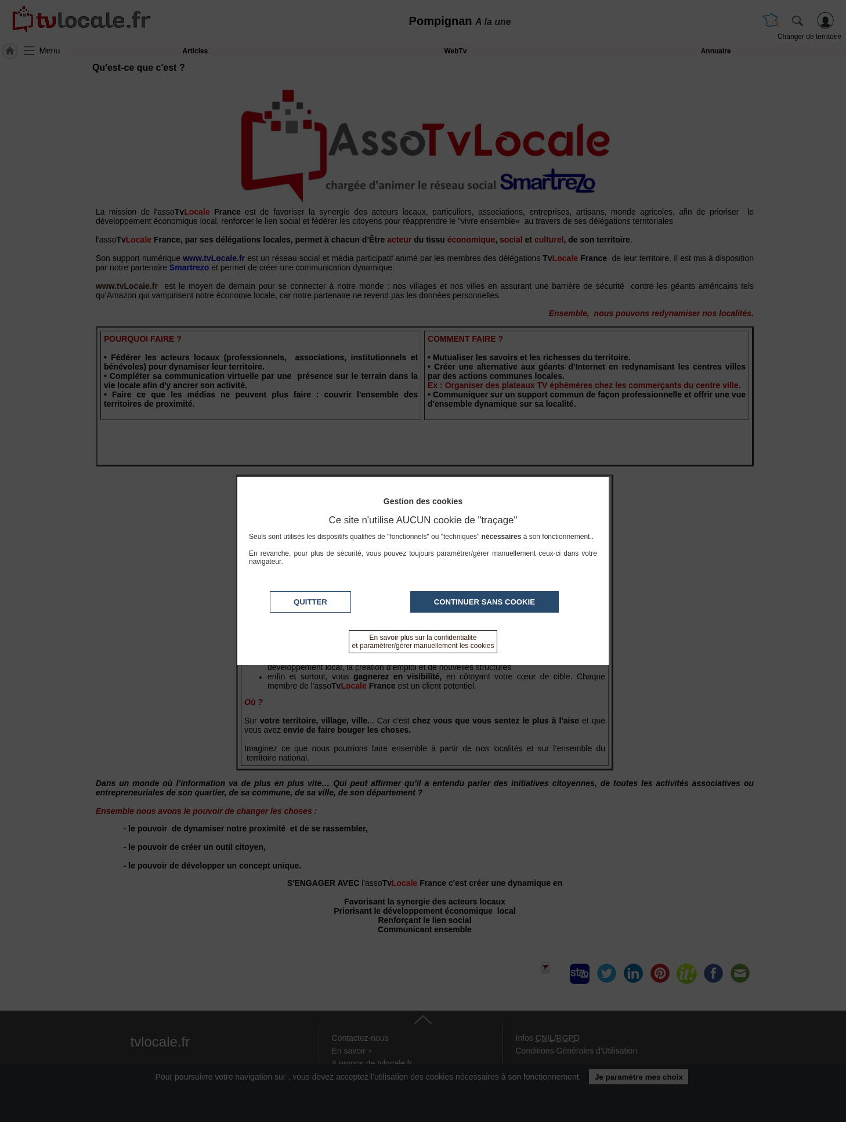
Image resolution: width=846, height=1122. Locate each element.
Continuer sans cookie (484, 602)
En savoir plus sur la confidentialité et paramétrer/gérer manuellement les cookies (423, 642)
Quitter (310, 602)
